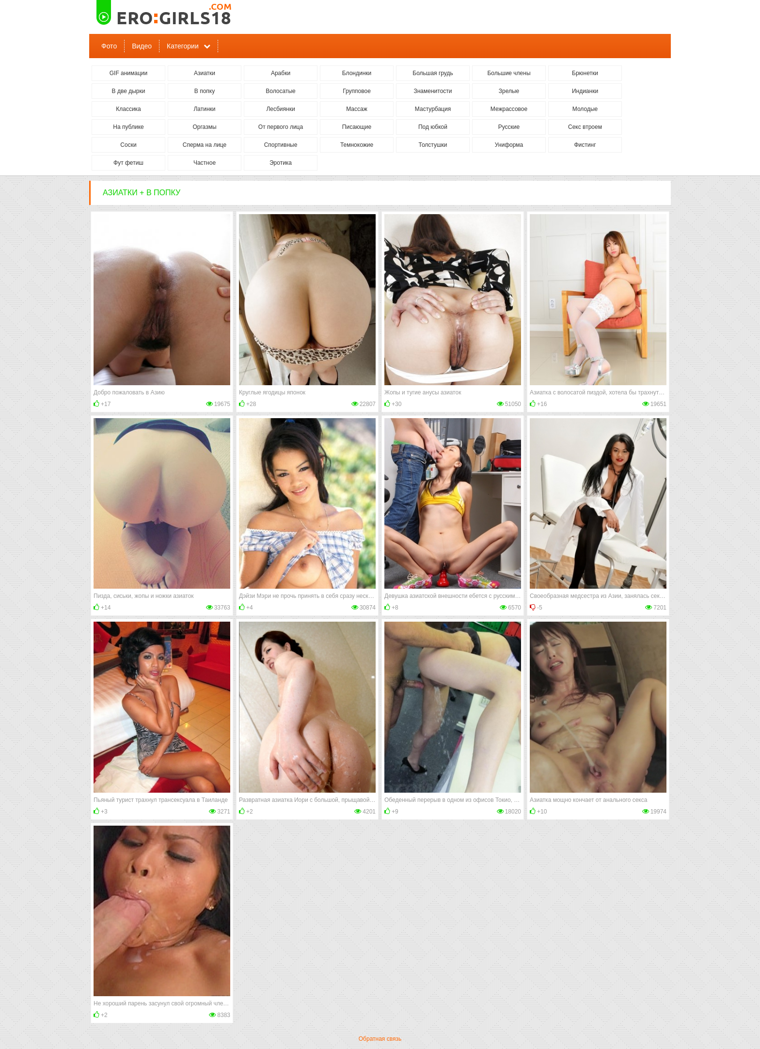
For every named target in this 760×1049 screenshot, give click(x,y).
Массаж (356, 109)
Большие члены (508, 73)
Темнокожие (356, 144)
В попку (204, 91)
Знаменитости (432, 91)
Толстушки (432, 144)
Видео (142, 46)
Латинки (204, 109)
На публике (128, 127)
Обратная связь (380, 1038)
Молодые (585, 109)
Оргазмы (204, 127)
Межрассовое (509, 109)
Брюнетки (585, 73)
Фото (109, 46)
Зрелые (509, 91)
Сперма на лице (205, 144)
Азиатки (204, 73)
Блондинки (356, 73)
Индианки (585, 91)
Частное (204, 162)
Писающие (356, 127)
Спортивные (281, 144)
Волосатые (280, 91)
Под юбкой (432, 127)
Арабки (280, 73)
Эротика (280, 162)
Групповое (357, 91)
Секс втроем (585, 127)
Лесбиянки (280, 109)
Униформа (509, 144)
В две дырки (128, 91)
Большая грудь (432, 73)
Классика (128, 109)
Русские (509, 127)
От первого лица (280, 127)
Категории (183, 46)
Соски (128, 144)
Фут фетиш (128, 162)
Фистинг (585, 144)
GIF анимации (129, 73)
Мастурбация (433, 109)
